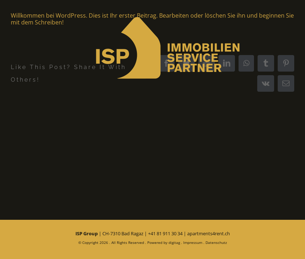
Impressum (192, 242)
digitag (174, 242)
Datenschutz (216, 242)
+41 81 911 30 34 (165, 233)
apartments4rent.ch (208, 233)
